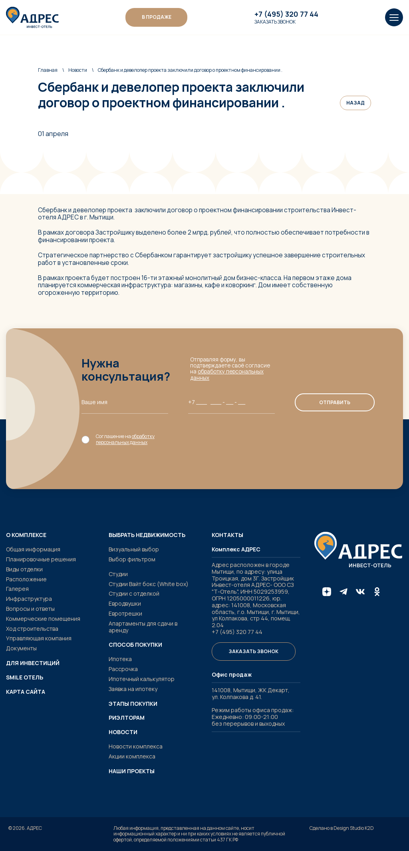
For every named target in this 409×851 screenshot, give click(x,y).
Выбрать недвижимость (147, 535)
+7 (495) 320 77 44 (286, 14)
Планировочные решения (41, 559)
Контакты (227, 535)
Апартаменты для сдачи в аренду (143, 627)
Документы (21, 648)
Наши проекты (132, 771)
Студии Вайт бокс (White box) (149, 584)
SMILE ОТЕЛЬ (24, 677)
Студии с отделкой (134, 593)
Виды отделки (24, 569)
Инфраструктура (29, 598)
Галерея (17, 588)
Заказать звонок (275, 22)
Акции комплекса (132, 756)
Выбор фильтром (132, 559)
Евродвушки (125, 603)
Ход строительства (32, 628)
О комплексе (26, 535)
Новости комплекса (136, 746)
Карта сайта (25, 692)
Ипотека (120, 659)
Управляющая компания (38, 638)
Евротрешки (125, 613)
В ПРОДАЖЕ (156, 17)
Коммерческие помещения (43, 618)
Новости (77, 70)
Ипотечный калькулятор (142, 679)
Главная (48, 70)
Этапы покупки (133, 704)
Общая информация (33, 549)
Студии (118, 574)
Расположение (26, 579)
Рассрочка (123, 669)
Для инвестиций (33, 663)
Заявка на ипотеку (133, 689)
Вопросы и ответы (30, 608)
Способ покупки (135, 645)
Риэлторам (127, 718)
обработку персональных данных (227, 374)
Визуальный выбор (134, 549)
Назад (355, 102)
